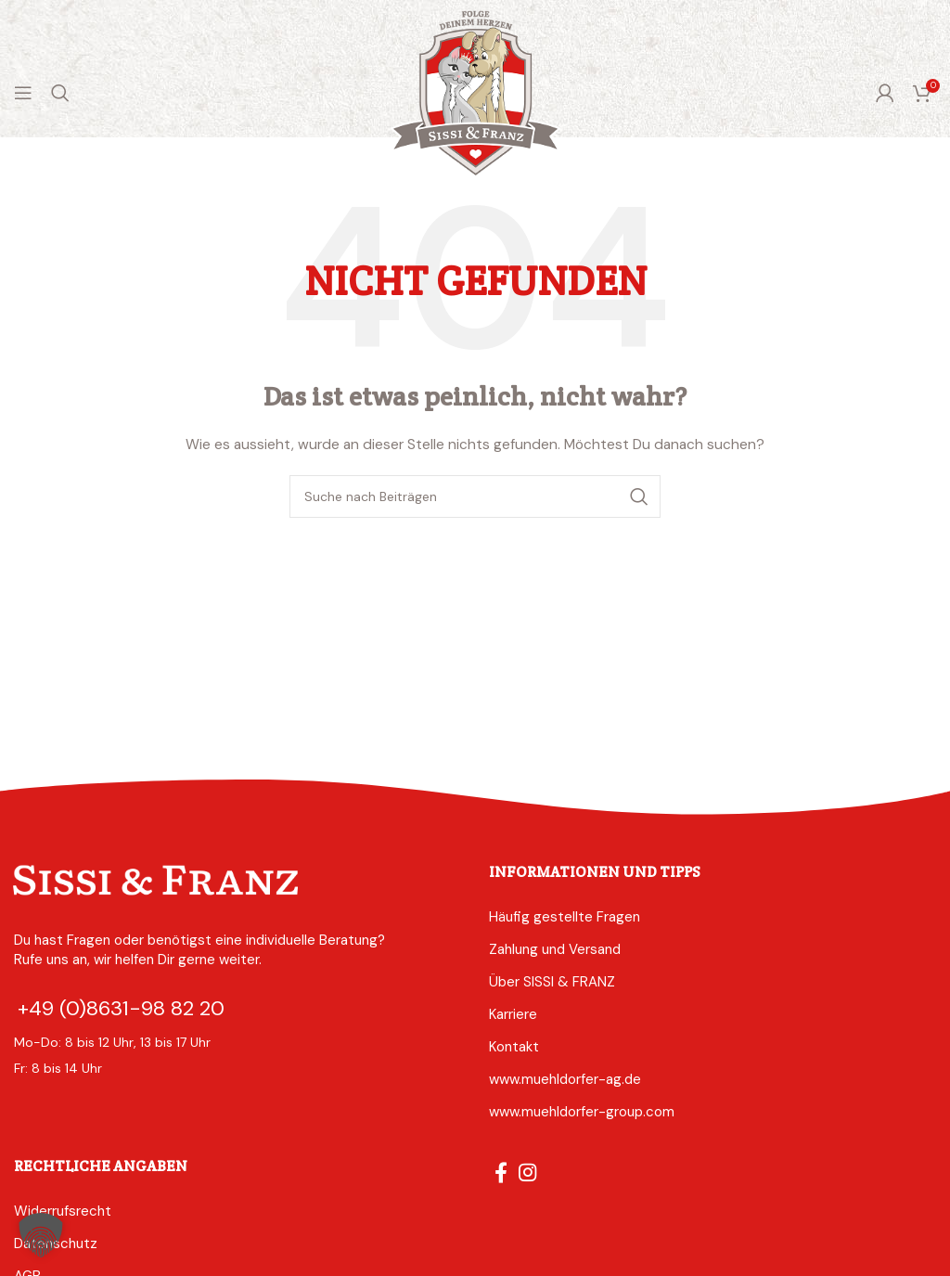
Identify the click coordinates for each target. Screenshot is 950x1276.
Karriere (513, 1014)
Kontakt (514, 1047)
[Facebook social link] (501, 1172)
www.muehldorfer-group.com (581, 1111)
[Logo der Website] (475, 92)
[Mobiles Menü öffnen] (23, 92)
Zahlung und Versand (555, 949)
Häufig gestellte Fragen (564, 917)
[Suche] (60, 92)
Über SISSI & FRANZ (552, 982)
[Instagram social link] (527, 1172)
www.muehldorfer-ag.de (565, 1079)
